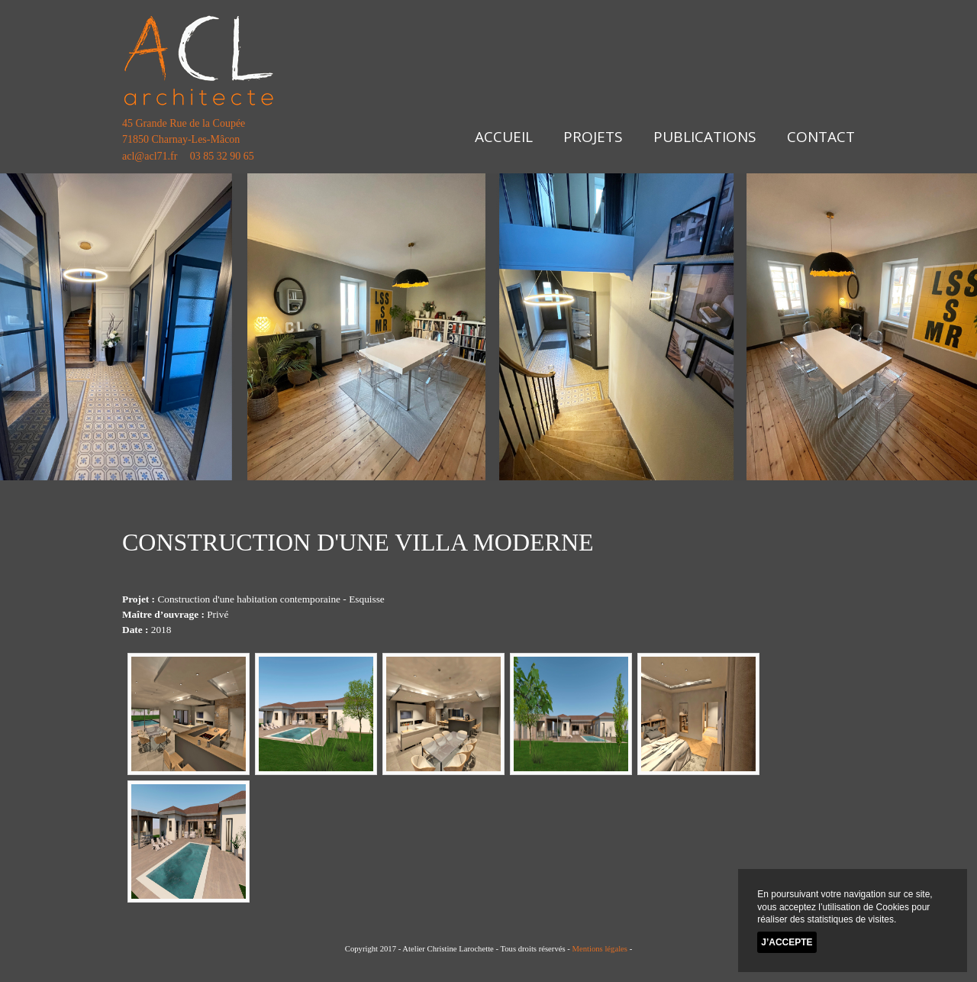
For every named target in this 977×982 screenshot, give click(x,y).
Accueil (504, 137)
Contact (821, 137)
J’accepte (786, 942)
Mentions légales (599, 949)
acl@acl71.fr (149, 156)
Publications (704, 137)
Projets (593, 137)
